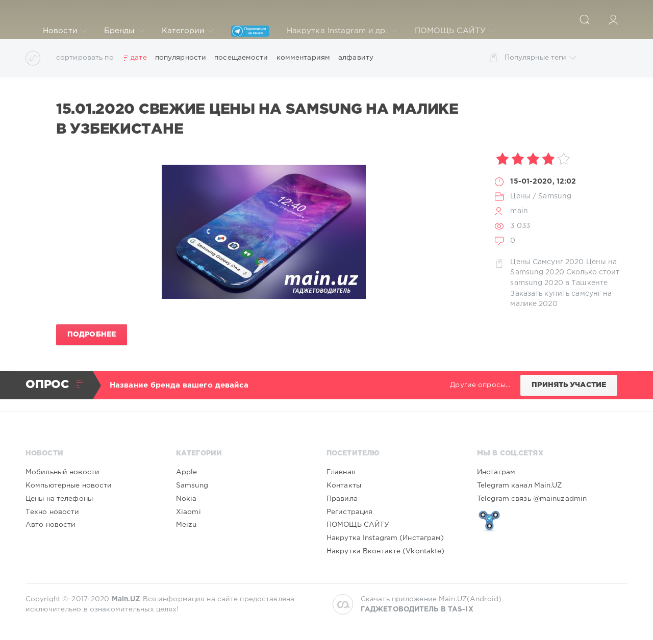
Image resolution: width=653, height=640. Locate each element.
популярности (180, 58)
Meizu (186, 525)
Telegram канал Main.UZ (519, 485)
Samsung (554, 196)
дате (138, 58)
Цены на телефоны (59, 499)
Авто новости (51, 525)
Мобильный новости (62, 472)
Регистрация (349, 512)
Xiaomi (188, 512)
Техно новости (53, 512)
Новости (65, 31)
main (519, 211)
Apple (186, 472)
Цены (520, 196)
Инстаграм (496, 472)
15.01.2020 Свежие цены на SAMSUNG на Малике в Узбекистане (257, 119)
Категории (188, 31)
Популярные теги (540, 58)
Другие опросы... (480, 385)
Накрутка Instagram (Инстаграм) (385, 538)
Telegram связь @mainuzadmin (532, 499)
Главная (341, 472)
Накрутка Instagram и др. (342, 31)
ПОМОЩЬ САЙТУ (455, 31)
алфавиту (355, 58)
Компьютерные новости (69, 485)
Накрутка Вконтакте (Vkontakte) (385, 551)
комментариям (303, 58)
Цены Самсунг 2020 (547, 262)
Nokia (186, 499)
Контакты (343, 485)
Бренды (124, 31)
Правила (342, 499)
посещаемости (241, 58)
